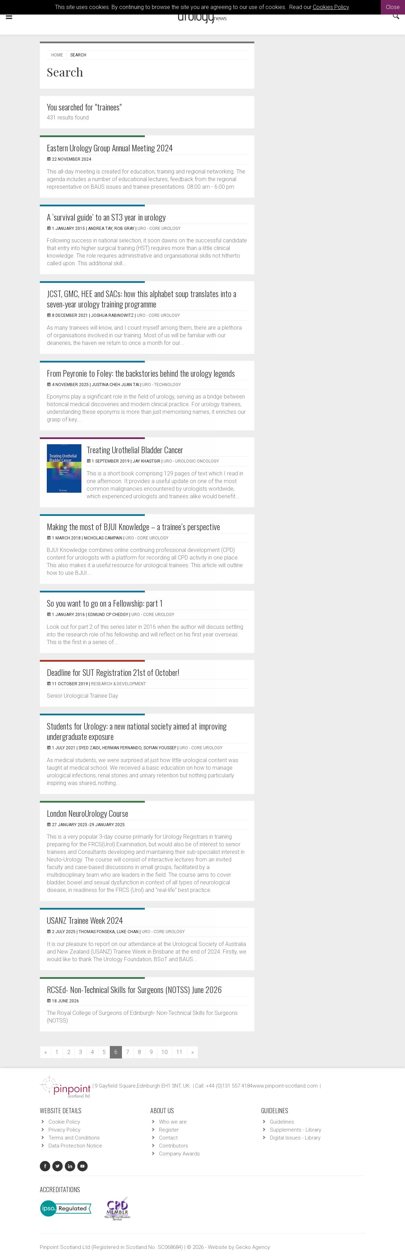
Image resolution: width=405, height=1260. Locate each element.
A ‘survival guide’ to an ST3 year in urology (106, 217)
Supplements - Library (295, 1130)
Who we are (173, 1122)
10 (164, 1052)
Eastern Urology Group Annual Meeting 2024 (110, 147)
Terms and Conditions (74, 1138)
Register (169, 1130)
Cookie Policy (64, 1122)
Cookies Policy (331, 7)
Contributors (173, 1146)
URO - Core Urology (159, 228)
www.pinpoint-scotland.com (285, 1086)
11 (179, 1052)
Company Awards (179, 1154)
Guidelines (282, 1122)
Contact (168, 1138)
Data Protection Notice (75, 1146)
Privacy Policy (64, 1130)
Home (57, 55)
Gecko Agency (253, 1247)
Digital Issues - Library (295, 1138)
